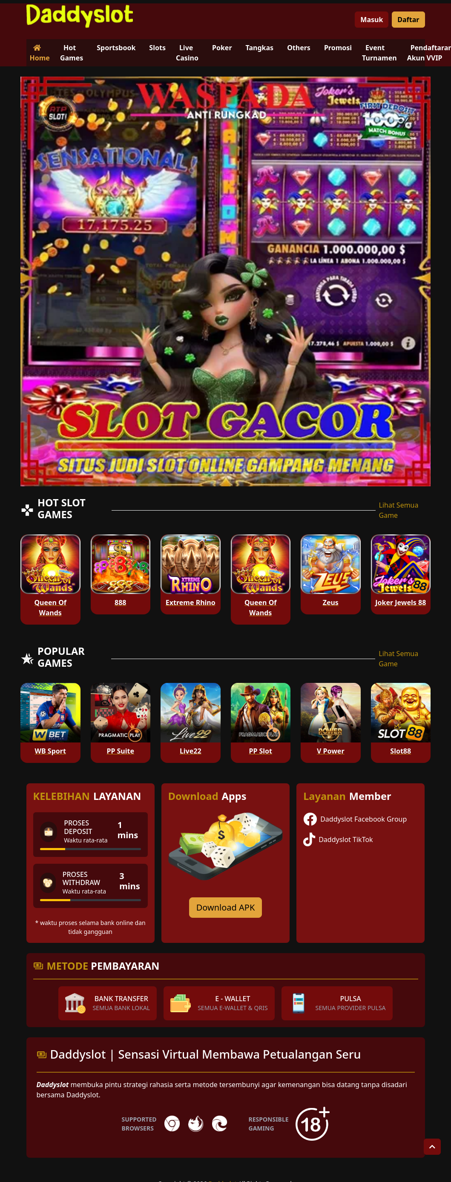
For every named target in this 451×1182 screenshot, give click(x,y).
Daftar (408, 19)
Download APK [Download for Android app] (225, 907)
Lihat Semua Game (399, 510)
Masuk (371, 19)
